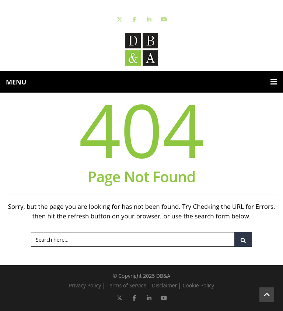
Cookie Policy (198, 285)
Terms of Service (126, 285)
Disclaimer (164, 285)
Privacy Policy (85, 285)
